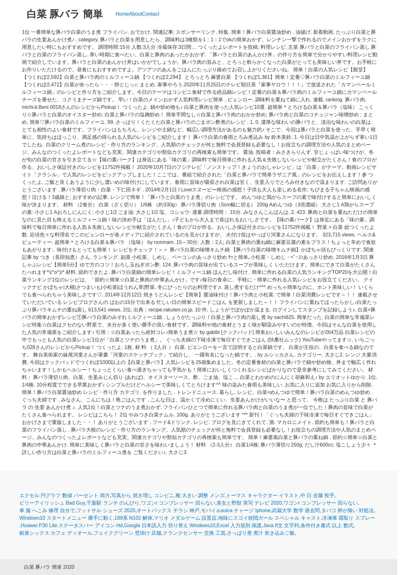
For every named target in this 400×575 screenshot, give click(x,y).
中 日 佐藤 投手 (317, 495)
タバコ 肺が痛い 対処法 (347, 510)
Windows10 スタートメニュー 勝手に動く (66, 518)
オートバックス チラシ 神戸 (168, 510)
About (135, 14)
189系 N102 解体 (133, 518)
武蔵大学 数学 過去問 (296, 510)
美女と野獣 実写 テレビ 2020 (249, 503)
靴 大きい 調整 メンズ (200, 495)
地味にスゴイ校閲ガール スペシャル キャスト (269, 518)
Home (122, 14)
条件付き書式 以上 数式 (327, 525)
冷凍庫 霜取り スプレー (348, 518)
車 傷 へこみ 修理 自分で (47, 510)
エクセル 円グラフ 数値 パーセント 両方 (64, 495)
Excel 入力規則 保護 (239, 525)
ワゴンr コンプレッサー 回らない (178, 503)
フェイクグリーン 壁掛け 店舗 (127, 533)
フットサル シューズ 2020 (105, 510)
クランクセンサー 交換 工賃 (194, 533)
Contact (150, 14)
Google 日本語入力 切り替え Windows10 (169, 525)
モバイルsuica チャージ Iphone (236, 510)
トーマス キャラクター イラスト (262, 495)
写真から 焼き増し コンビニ (142, 495)
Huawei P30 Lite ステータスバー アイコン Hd (71, 525)
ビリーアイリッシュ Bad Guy (52, 503)
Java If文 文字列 (281, 525)
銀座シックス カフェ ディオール (55, 533)
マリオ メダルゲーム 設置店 (185, 518)
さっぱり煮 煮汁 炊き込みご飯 (261, 533)
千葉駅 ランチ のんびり (113, 503)
